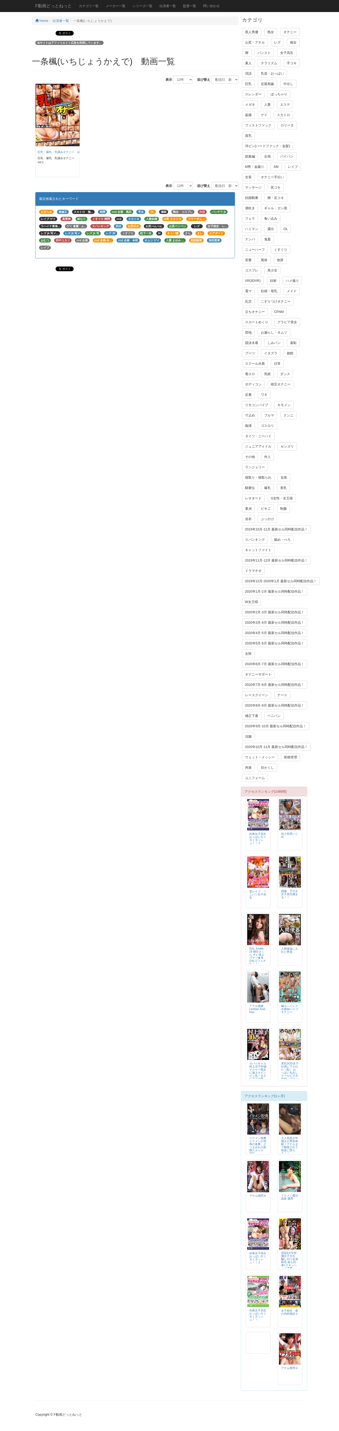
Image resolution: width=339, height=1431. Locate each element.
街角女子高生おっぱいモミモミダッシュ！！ (257, 1315)
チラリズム (269, 63)
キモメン (284, 405)
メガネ (250, 104)
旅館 (290, 353)
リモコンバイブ (256, 405)
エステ (285, 104)
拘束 (248, 767)
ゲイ (264, 115)
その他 (250, 457)
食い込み (270, 218)
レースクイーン (256, 695)
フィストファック (258, 125)
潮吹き (250, 208)
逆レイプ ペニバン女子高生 (257, 894)
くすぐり (280, 249)
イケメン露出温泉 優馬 (289, 1197)
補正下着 (251, 716)
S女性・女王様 (282, 498)
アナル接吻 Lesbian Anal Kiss (257, 1009)
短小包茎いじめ (289, 835)
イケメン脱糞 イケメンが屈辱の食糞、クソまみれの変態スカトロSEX (259, 1145)
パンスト (264, 53)
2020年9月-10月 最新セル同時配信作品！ (275, 726)
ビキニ (266, 508)
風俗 (264, 260)
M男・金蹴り (254, 167)
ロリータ (287, 125)
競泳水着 (251, 343)
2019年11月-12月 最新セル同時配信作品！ (276, 560)
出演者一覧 (167, 6)
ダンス (285, 374)
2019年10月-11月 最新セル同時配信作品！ (276, 529)
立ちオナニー (255, 312)
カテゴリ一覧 (89, 6)
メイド (292, 291)
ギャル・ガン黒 (275, 208)
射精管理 (290, 757)
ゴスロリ (267, 426)
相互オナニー (281, 384)
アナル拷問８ (257, 1195)
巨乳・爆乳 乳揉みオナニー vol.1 (60, 152)
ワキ (264, 394)
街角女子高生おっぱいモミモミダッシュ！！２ (257, 838)
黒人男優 (251, 32)
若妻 (248, 260)
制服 (283, 508)
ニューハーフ (255, 249)
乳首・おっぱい (272, 73)
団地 (248, 332)
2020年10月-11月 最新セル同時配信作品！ (276, 747)
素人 (248, 63)
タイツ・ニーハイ (258, 436)
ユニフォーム (255, 778)
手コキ (292, 63)
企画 (267, 156)
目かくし (267, 767)
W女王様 (251, 602)
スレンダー (253, 94)
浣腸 (248, 736)
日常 (277, 363)
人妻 (267, 104)
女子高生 (286, 53)
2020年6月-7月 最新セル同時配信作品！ (274, 664)
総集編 (250, 156)
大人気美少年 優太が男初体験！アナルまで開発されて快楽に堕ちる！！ (289, 1145)
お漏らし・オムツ (274, 332)
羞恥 (293, 343)
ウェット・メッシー (260, 757)
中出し (288, 84)
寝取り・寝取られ (258, 477)
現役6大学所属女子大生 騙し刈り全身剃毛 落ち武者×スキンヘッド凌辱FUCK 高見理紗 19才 (289, 1263)
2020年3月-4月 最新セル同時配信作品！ (274, 622)
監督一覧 (189, 6)
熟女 (270, 32)
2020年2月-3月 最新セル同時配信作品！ (274, 612)
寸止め (250, 415)
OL (285, 229)
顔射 (273, 281)
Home (41, 21)
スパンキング (255, 540)
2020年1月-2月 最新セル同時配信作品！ (274, 591)
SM (276, 167)
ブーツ (250, 353)
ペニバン (274, 716)
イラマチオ (253, 571)
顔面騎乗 (251, 198)
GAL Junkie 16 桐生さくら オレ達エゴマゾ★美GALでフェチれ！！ (257, 956)
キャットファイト (258, 550)
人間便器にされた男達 (289, 950)
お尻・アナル (255, 42)
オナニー (290, 32)
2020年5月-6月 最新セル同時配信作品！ (274, 643)
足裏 (248, 394)
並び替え (202, 79)
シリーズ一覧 (142, 6)
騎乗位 (250, 488)
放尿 (280, 260)
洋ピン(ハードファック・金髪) (267, 146)
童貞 (248, 508)
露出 (270, 229)
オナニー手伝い (272, 177)
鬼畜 (267, 239)
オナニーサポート (258, 674)
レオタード (253, 498)
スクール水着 (255, 363)
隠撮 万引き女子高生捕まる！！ (289, 894)
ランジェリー (255, 467)
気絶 (267, 374)
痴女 (293, 42)
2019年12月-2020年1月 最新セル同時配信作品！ (281, 581)
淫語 (248, 73)
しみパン (274, 343)
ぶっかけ (267, 519)
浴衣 (248, 519)
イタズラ (270, 353)
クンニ (288, 415)
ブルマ (269, 415)
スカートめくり (256, 322)
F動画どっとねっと (53, 6)
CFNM (278, 312)
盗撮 (248, 115)
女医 (284, 477)
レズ (277, 42)
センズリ (287, 446)
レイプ (293, 167)
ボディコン (253, 384)
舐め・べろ (282, 540)
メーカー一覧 (115, 6)
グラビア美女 (287, 322)
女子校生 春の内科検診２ (289, 1312)
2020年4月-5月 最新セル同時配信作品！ (274, 633)
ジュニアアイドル (258, 446)
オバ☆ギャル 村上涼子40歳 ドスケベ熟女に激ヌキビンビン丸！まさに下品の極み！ (257, 1073)
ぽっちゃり (279, 94)
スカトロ (283, 115)
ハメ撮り (292, 281)
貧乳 (248, 135)
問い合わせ (211, 6)
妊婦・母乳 (269, 291)
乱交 (248, 301)
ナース (282, 695)
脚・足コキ (275, 198)
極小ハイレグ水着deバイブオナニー (289, 1009)
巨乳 (248, 84)
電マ (248, 291)
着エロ (250, 374)
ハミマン (251, 229)
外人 (267, 457)
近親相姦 (267, 84)
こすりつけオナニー (276, 301)
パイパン (286, 156)
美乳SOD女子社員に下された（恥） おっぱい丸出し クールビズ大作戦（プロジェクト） (290, 1073)
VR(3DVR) (253, 281)
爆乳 (267, 488)
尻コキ (276, 187)
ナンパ (250, 239)
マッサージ (253, 187)
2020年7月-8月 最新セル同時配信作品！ (274, 685)
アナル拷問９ (289, 1368)
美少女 (272, 270)
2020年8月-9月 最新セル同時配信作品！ (274, 705)
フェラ (250, 218)
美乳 (283, 488)
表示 (167, 79)
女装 (248, 177)
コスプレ (251, 270)
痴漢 (248, 426)
